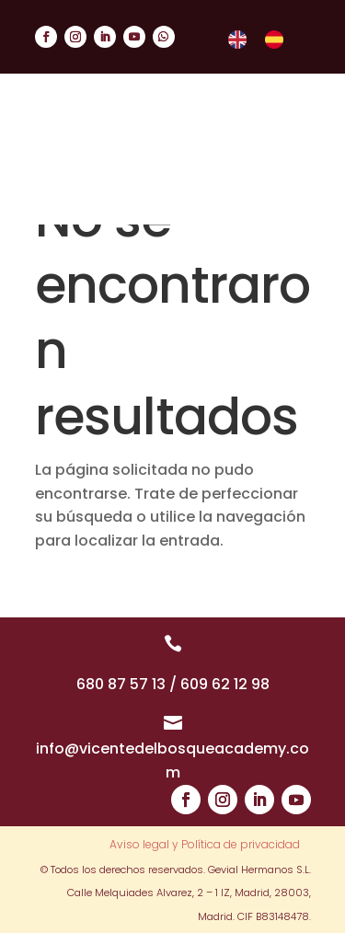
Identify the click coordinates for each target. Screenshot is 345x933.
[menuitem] (237, 40)
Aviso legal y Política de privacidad (204, 845)
